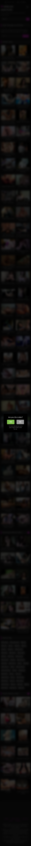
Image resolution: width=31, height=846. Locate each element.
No (20, 422)
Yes (10, 422)
